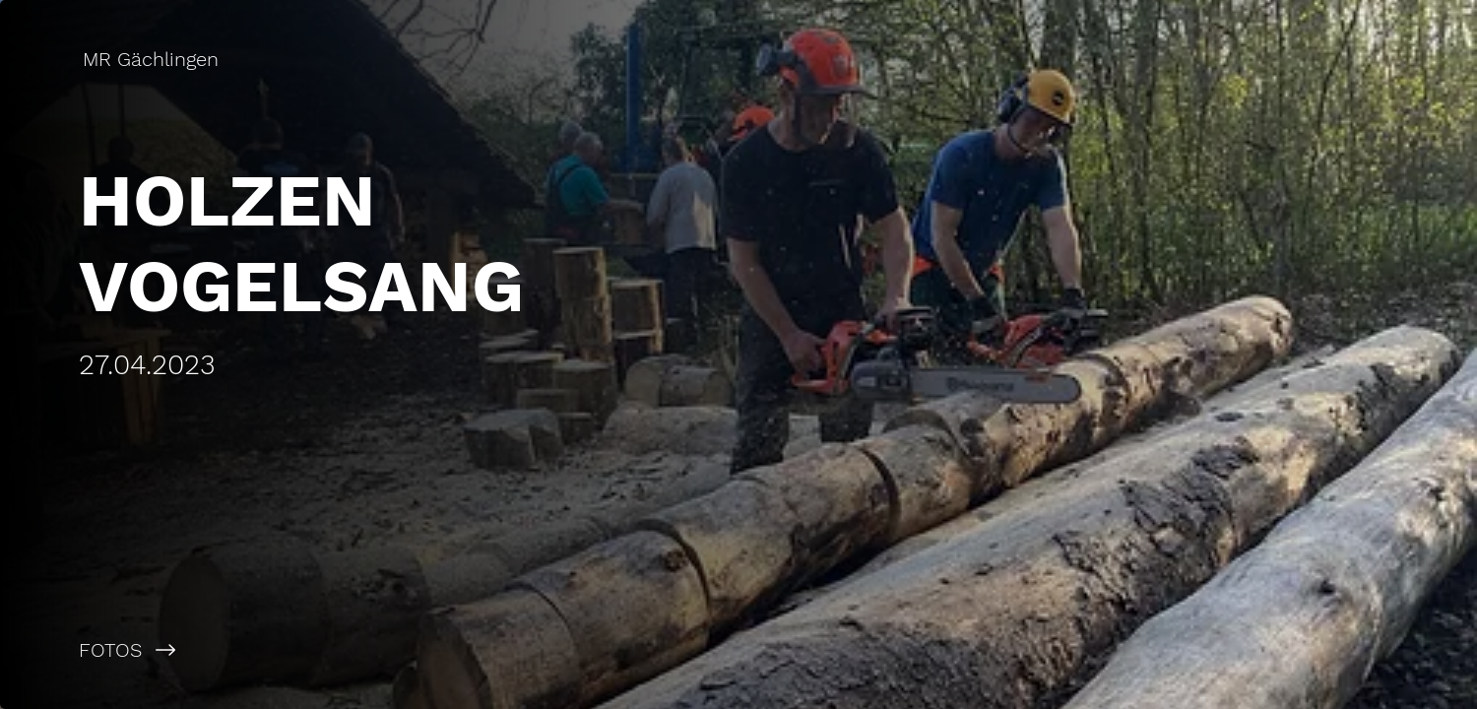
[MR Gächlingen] (152, 59)
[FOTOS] (369, 650)
